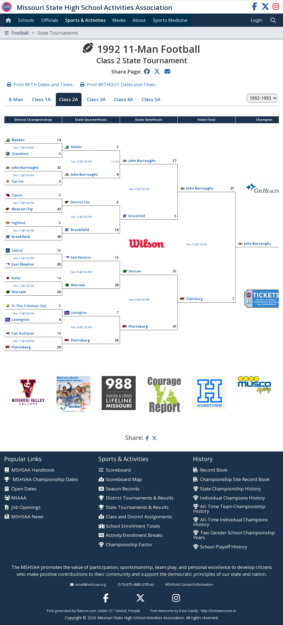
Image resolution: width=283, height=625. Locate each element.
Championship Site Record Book (234, 479)
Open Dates (23, 489)
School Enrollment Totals (133, 526)
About (139, 20)
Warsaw (135, 271)
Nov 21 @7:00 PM (139, 189)
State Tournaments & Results (137, 507)
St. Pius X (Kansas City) (29, 305)
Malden (18, 140)
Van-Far (18, 181)
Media (118, 20)
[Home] (9, 20)
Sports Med (170, 20)
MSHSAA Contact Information (189, 584)
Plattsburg (194, 298)
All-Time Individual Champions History (230, 522)
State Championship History (230, 489)
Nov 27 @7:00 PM (197, 244)
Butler (16, 278)
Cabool (17, 250)
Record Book (213, 470)
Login (257, 20)
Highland (18, 222)
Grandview (20, 153)
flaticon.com (86, 610)
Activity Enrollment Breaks (134, 535)
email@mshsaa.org (90, 584)
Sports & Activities (85, 20)
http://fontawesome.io (218, 610)
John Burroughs (142, 160)
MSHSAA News (27, 516)
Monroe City (80, 202)
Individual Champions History (232, 498)
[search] (274, 20)
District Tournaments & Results (140, 498)
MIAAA (18, 498)
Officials (49, 20)
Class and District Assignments (139, 516)
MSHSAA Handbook (32, 470)
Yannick (121, 610)
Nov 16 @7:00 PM (81, 161)
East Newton (81, 257)
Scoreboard (118, 470)
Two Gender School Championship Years (234, 535)
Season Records (123, 489)
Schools (26, 20)
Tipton (17, 195)
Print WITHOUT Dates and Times (121, 85)
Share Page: (126, 71)
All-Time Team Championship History (229, 509)
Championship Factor (129, 544)
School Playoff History (223, 547)
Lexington (79, 312)
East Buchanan (23, 333)
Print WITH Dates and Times (43, 85)
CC (111, 610)
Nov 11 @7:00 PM (23, 147)
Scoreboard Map (124, 479)
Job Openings (26, 507)
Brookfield (80, 229)
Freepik (134, 610)
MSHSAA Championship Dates (41, 479)
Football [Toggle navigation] (41, 33)
